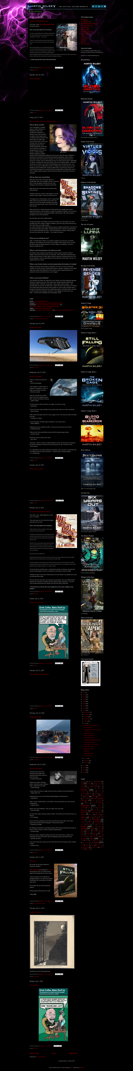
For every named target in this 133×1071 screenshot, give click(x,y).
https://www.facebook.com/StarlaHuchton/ (48, 304)
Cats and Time (34, 985)
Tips (91, 838)
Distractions (89, 795)
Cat (101, 786)
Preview (90, 823)
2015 (84, 770)
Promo (88, 824)
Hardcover (33, 861)
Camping (95, 786)
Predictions (83, 822)
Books (35, 903)
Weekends (92, 844)
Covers (90, 793)
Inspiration (36, 367)
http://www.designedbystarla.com (64, 310)
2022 (84, 701)
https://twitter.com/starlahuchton (43, 308)
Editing (96, 795)
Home (54, 1053)
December (87, 712)
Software (88, 834)
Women (87, 845)
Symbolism (83, 836)
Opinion (100, 817)
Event (86, 796)
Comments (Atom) (41, 1056)
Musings (97, 814)
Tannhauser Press (85, 44)
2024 (84, 697)
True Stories (97, 840)
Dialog (83, 795)
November (87, 714)
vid (91, 842)
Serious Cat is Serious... (37, 602)
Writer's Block (99, 845)
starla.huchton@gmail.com (41, 301)
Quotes (35, 460)
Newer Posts (34, 1053)
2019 (84, 708)
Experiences (100, 796)
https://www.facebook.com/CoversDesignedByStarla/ (44, 306)
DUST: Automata (35, 79)
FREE (99, 800)
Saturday (88, 831)
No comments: (49, 67)
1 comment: (48, 1046)
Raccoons (94, 826)
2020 (84, 705)
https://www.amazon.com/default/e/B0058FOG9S (49, 303)
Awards (82, 784)
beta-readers (89, 784)
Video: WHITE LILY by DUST (39, 674)
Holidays (100, 802)
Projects (82, 824)
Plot (87, 821)
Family (89, 798)
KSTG (94, 807)
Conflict (99, 791)
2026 (84, 692)
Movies (83, 814)
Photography (96, 819)
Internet (99, 806)
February (86, 760)
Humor (86, 803)
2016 (84, 767)
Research (99, 828)
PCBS (88, 819)
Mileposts (83, 812)
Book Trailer (99, 784)
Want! (82, 844)
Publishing (99, 824)
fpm (72, 1067)
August (86, 721)
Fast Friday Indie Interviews (41, 318)
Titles (43, 903)
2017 (84, 765)
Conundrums (84, 793)
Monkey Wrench (91, 812)
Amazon (50, 869)
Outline (82, 819)
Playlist (82, 821)
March (86, 758)
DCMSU (96, 793)
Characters (83, 788)
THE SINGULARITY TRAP (46, 24)
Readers (100, 826)
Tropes (91, 840)
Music (90, 814)
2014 (84, 772)
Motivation (99, 812)
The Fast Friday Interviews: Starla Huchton (43, 121)
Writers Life (94, 847)
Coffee (99, 788)
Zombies (88, 849)
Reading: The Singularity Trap (39, 21)
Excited (93, 796)
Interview (83, 807)
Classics (92, 788)
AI (88, 781)
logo (95, 809)
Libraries (82, 809)
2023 (84, 699)
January (86, 762)
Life (89, 809)
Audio (88, 783)
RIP (94, 830)
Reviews (89, 830)
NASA (97, 816)
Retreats (83, 830)
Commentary (98, 790)
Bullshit (89, 786)
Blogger (81, 1067)
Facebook (85, 798)
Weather (87, 844)
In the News (97, 803)
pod (91, 821)
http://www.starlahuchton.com (44, 310)
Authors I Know (97, 783)
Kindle (89, 807)
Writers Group (84, 847)
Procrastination (97, 823)
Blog (94, 784)
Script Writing (96, 831)
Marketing (84, 811)
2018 (84, 710)
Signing (95, 833)
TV (102, 840)
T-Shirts (89, 836)
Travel (86, 840)
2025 (84, 694)
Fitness (93, 800)
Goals (88, 802)
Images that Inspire (35, 327)
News (90, 817)
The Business (95, 836)
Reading (36, 70)
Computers (83, 791)
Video (35, 112)
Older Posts (73, 1053)
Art (82, 783)
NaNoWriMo (91, 816)
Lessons (99, 807)
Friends (82, 802)
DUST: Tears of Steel (36, 469)
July (85, 723)
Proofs (93, 824)
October (86, 716)
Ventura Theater (86, 842)
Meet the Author (96, 811)
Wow (92, 845)
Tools (82, 840)
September (87, 719)
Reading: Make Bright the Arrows (40, 511)
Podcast (96, 821)
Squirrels (100, 834)
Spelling (94, 834)
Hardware (94, 802)
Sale (82, 831)
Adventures (83, 781)
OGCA (95, 817)
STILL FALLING (34, 869)
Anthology (98, 781)
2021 (84, 703)
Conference (91, 791)
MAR (100, 809)
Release (39, 903)
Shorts (88, 833)
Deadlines (101, 793)
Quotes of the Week (36, 376)
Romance (100, 830)
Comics (35, 665)
